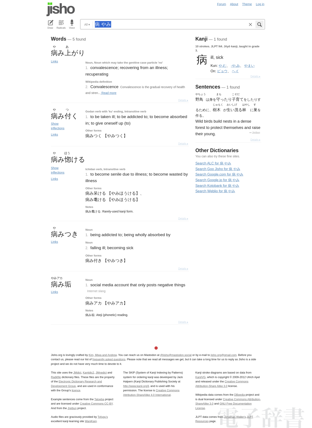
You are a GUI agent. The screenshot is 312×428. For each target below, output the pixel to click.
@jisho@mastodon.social (176, 355)
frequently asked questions (108, 359)
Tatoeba (99, 399)
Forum (221, 4)
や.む (222, 65)
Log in (260, 4)
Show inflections (57, 126)
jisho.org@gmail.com (224, 355)
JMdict (77, 372)
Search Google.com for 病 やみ (219, 174)
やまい (249, 65)
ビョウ (222, 71)
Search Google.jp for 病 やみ (217, 180)
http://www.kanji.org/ (135, 386)
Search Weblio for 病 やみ (215, 191)
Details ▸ (183, 100)
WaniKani (91, 421)
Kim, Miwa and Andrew (103, 355)
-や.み (235, 65)
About (234, 4)
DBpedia (239, 394)
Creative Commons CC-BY (96, 403)
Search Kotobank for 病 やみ (217, 186)
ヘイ (235, 71)
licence (76, 390)
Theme (247, 4)
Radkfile (56, 377)
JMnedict (101, 372)
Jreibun (256, 132)
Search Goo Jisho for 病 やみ (217, 169)
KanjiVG (200, 377)
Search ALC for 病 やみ (213, 163)
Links (54, 61)
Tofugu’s (103, 416)
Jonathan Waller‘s (235, 416)
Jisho (60, 9)
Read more (108, 93)
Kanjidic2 (88, 372)
